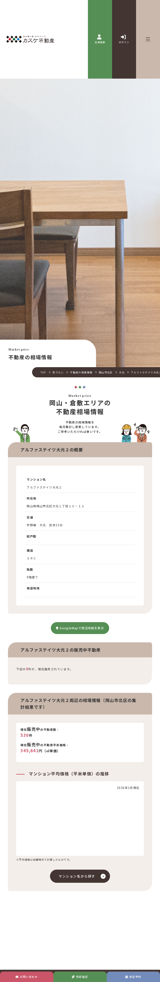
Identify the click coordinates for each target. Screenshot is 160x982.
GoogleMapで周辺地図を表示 (80, 628)
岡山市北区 (106, 372)
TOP (43, 372)
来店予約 (133, 977)
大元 (122, 372)
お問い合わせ (27, 977)
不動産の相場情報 (81, 372)
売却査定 (80, 977)
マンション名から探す (77, 876)
